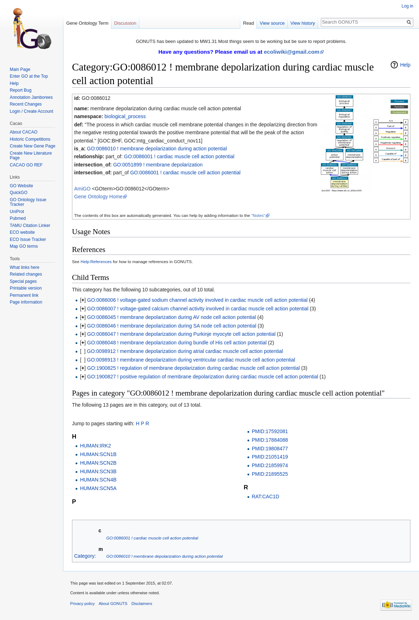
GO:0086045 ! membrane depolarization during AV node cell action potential (171, 317)
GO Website (21, 185)
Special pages (23, 281)
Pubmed (18, 218)
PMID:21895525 (270, 474)
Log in (407, 6)
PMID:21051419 (270, 457)
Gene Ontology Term (87, 23)
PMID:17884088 (270, 440)
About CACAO (23, 132)
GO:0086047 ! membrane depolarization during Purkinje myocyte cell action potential (181, 334)
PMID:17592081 (270, 431)
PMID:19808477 (270, 448)
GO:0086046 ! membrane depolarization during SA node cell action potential (171, 326)
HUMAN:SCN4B (98, 480)
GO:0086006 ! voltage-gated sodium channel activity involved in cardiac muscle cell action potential (197, 300)
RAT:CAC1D (265, 496)
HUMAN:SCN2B (98, 463)
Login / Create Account (31, 111)
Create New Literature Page (31, 156)
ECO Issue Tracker (28, 239)
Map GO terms (24, 246)
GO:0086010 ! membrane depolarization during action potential (157, 148)
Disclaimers (141, 603)
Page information (26, 302)
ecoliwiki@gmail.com (291, 52)
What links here (24, 267)
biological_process (125, 116)
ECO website (22, 232)
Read (248, 23)
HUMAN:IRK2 (95, 446)
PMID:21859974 (270, 465)
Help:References (96, 261)
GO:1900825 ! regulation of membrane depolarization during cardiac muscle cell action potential (193, 368)
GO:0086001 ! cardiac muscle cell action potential (179, 156)
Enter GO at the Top (29, 76)
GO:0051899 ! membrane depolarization (158, 165)
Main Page (20, 69)
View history (302, 23)
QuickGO (18, 192)
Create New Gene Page (32, 146)
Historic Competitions (30, 139)
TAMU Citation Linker (30, 225)
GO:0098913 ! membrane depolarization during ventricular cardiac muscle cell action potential (191, 360)
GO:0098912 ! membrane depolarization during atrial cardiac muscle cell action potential (185, 351)
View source (272, 23)
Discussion (125, 23)
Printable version (26, 288)
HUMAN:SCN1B (98, 454)
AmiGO (82, 189)
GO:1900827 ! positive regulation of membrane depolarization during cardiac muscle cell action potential (202, 376)
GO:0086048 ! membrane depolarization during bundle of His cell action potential (176, 342)
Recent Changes (26, 104)
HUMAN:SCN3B (98, 471)
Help (405, 65)
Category (84, 556)
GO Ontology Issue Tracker (28, 202)
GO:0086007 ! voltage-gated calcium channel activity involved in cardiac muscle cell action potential (197, 308)
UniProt (17, 211)
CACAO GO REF (26, 165)
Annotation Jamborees (31, 97)
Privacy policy (82, 603)
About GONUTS (113, 603)
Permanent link (24, 295)
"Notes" (258, 215)
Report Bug (21, 90)
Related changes (26, 274)
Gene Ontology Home (98, 196)
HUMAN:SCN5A (98, 488)
